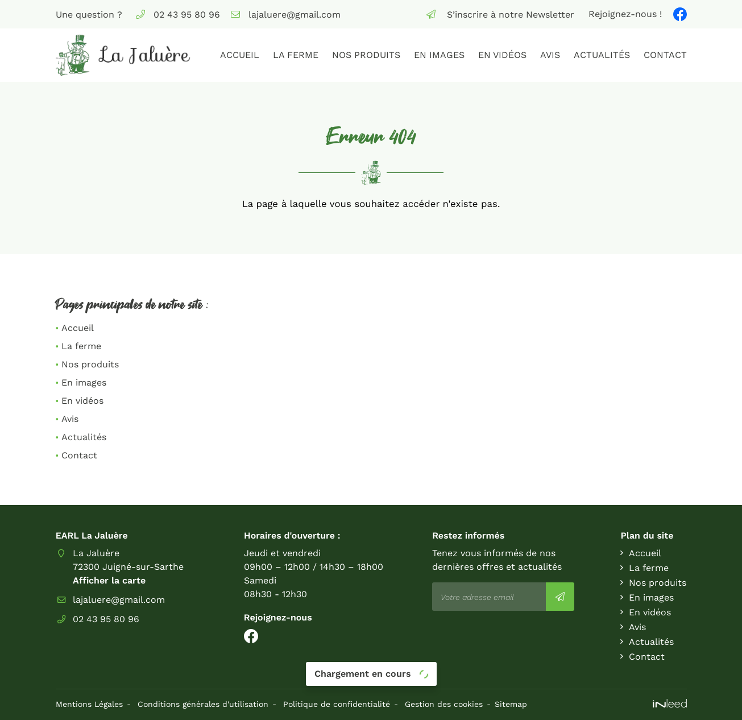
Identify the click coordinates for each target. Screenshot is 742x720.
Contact (665, 54)
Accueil (239, 54)
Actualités (602, 54)
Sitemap (511, 704)
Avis (550, 54)
